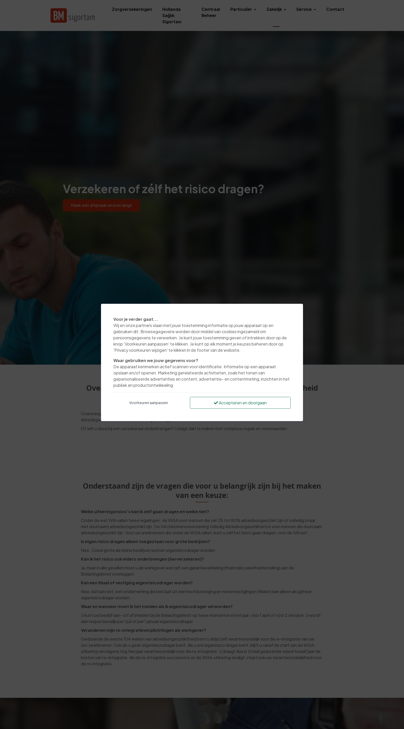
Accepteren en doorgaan (240, 402)
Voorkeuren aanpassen (148, 402)
